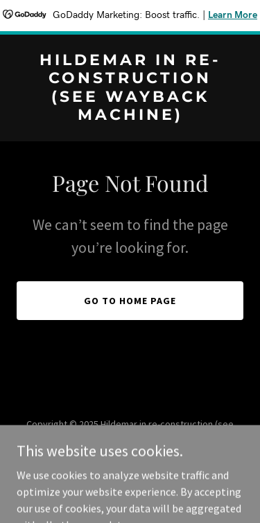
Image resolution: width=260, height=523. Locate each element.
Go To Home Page (130, 300)
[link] (130, 116)
